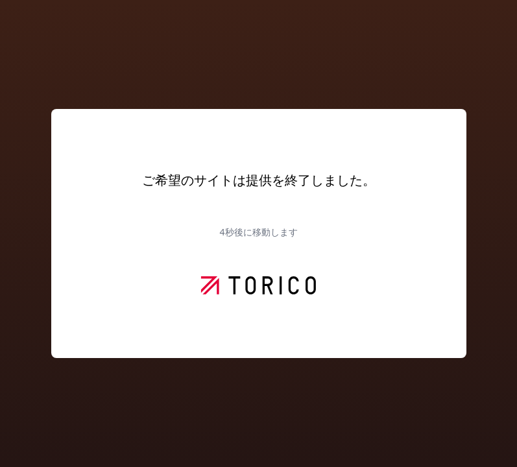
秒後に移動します (258, 232)
